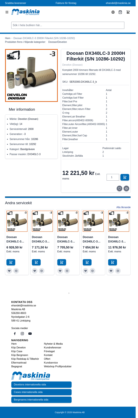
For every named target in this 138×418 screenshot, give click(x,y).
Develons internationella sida (30, 384)
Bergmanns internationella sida (31, 399)
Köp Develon (18, 347)
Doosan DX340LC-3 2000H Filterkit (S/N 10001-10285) (117, 240)
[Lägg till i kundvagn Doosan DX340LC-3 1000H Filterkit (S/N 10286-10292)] (36, 262)
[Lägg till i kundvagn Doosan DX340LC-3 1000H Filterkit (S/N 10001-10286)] (10, 262)
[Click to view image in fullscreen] (31, 75)
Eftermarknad (18, 362)
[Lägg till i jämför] (126, 188)
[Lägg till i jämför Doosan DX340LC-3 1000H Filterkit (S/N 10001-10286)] (16, 271)
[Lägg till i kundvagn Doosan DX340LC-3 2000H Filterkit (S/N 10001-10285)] (112, 262)
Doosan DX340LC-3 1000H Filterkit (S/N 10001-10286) (16, 240)
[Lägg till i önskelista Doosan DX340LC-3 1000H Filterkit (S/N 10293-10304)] (60, 271)
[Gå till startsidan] (7, 38)
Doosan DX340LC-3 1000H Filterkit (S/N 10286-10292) (41, 240)
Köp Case (16, 351)
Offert (47, 359)
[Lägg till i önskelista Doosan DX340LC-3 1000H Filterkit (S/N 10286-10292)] (35, 271)
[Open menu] (7, 12)
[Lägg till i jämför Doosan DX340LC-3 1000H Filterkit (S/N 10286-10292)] (41, 271)
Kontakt (48, 355)
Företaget (49, 351)
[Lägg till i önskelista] (119, 188)
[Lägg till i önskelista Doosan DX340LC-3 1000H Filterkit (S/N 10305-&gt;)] (85, 271)
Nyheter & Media (53, 343)
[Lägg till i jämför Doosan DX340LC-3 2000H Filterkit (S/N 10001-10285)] (118, 271)
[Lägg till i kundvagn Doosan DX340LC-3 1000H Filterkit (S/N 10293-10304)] (61, 262)
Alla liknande (123, 207)
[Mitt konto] (113, 12)
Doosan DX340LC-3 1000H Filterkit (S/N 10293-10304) (67, 240)
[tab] (67, 293)
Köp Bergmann (19, 355)
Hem (14, 343)
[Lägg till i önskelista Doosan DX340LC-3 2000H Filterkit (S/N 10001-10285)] (111, 271)
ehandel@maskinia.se (118, 3)
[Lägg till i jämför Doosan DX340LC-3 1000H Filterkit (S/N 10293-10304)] (67, 271)
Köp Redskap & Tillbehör (25, 359)
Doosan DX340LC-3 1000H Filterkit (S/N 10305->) (92, 240)
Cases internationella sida (28, 392)
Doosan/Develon (57, 42)
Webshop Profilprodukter (58, 366)
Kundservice (51, 362)
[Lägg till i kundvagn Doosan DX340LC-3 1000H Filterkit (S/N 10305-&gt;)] (87, 262)
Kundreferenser (52, 347)
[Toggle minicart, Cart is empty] (128, 12)
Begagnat (16, 366)
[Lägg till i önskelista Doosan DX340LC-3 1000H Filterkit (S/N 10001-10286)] (9, 271)
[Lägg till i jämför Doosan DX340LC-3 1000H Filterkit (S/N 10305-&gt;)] (92, 271)
